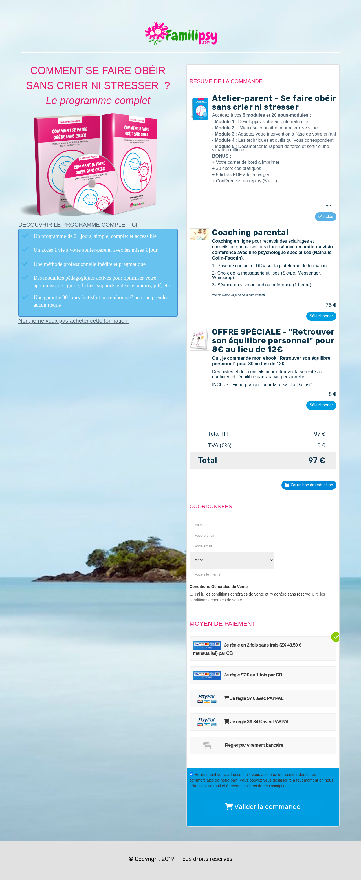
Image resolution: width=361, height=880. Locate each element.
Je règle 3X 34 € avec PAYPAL (241, 722)
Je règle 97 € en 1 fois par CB (237, 675)
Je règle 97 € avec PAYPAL (238, 698)
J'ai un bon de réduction (309, 485)
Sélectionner (321, 316)
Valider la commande (262, 807)
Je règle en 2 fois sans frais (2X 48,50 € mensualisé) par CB (247, 648)
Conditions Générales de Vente (219, 586)
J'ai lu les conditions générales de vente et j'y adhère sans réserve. (257, 597)
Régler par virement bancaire (238, 745)
